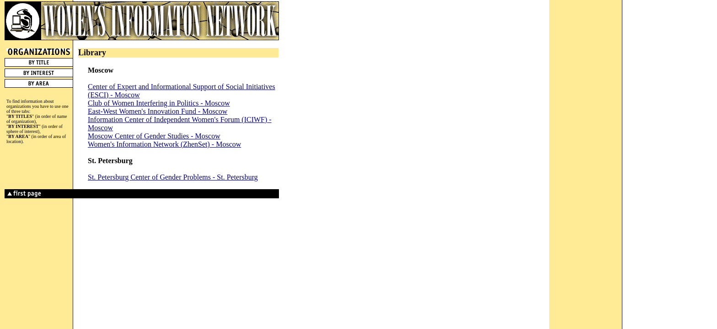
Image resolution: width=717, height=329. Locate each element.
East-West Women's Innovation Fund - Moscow (157, 111)
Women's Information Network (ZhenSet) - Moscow (164, 144)
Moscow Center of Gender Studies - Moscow (154, 136)
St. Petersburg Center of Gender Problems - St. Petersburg (173, 177)
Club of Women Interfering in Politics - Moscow (159, 103)
